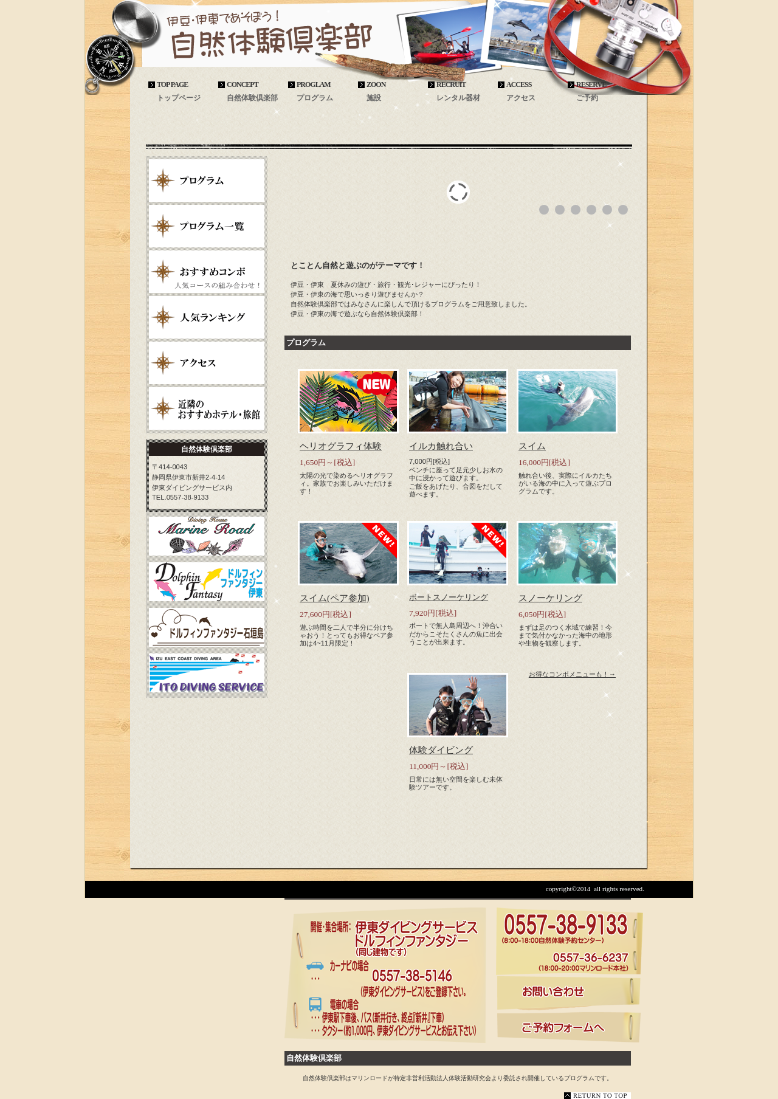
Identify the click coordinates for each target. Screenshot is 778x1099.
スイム (532, 446)
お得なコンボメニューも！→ (572, 674)
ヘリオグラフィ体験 (341, 446)
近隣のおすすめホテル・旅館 (206, 408)
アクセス (206, 363)
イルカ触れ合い (441, 446)
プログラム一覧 (206, 226)
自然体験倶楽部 (231, 37)
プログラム (206, 180)
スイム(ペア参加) (335, 598)
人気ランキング (206, 317)
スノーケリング (550, 598)
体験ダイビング (441, 750)
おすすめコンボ (206, 271)
